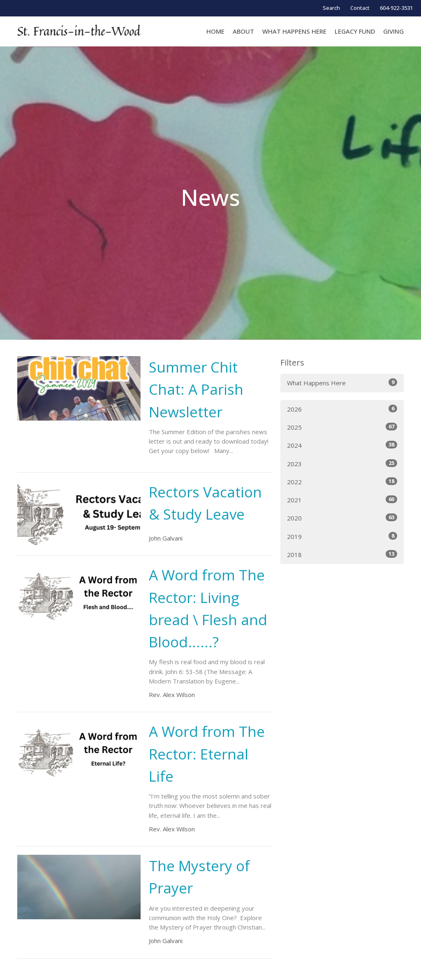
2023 (342, 463)
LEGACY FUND (355, 31)
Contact (360, 8)
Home (215, 31)
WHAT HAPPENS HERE (294, 31)
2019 (342, 536)
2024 (342, 445)
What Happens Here (342, 382)
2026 (342, 409)
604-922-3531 (396, 8)
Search (331, 8)
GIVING (393, 31)
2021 (342, 499)
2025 (342, 427)
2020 (342, 517)
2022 (342, 481)
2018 (342, 554)
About (243, 31)
